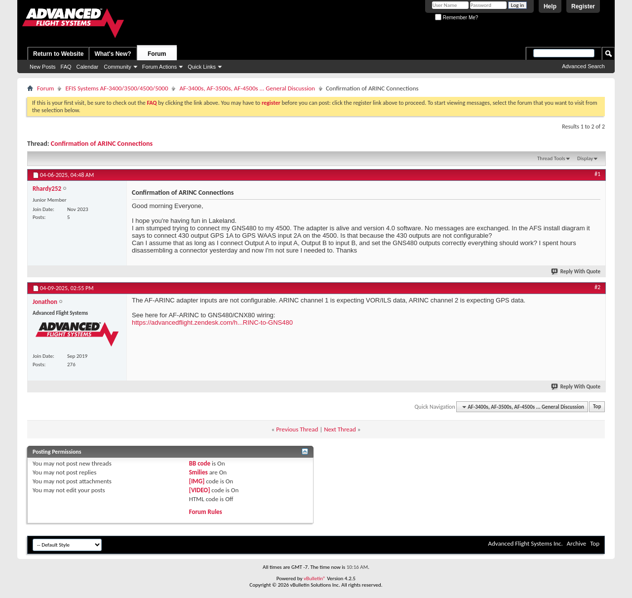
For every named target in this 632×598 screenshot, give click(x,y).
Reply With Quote (576, 271)
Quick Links (202, 67)
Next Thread (340, 429)
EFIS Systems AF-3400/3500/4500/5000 (116, 88)
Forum (157, 53)
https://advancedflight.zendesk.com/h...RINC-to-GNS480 (212, 322)
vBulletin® (315, 578)
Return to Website (58, 53)
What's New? (112, 53)
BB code (199, 463)
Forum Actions (159, 67)
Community (117, 67)
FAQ (66, 67)
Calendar (88, 67)
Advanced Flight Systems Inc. (525, 543)
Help (550, 6)
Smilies (198, 472)
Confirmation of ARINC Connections (102, 143)
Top (597, 407)
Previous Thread (297, 429)
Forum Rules (205, 511)
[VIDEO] (199, 490)
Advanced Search (583, 66)
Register (583, 6)
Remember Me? (456, 17)
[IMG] (197, 481)
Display (585, 158)
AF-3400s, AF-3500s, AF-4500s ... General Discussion (247, 88)
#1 (597, 174)
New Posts (43, 67)
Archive (576, 543)
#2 (597, 287)
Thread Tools (551, 158)
